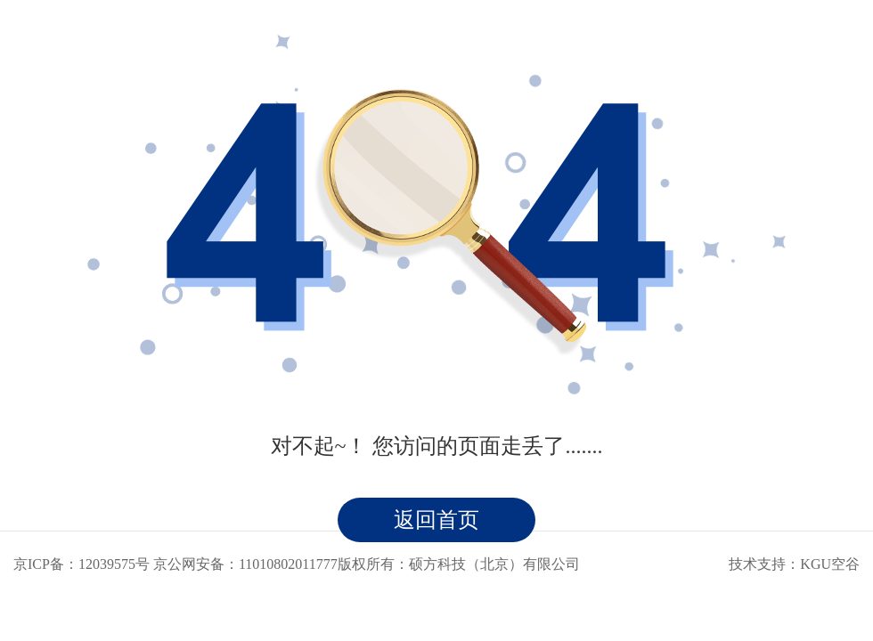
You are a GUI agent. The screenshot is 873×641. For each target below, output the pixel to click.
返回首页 (436, 519)
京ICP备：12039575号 (81, 564)
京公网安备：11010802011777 (245, 564)
